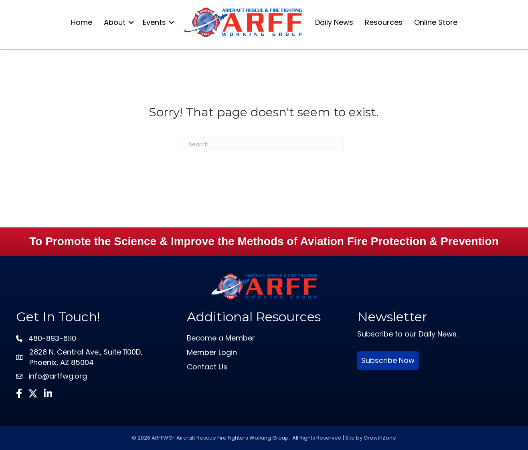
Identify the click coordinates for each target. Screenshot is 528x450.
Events (154, 22)
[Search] (264, 144)
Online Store (435, 22)
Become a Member (221, 338)
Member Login (212, 352)
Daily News (334, 22)
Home (81, 22)
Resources (384, 22)
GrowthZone (380, 438)
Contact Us (207, 367)
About (114, 22)
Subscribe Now (388, 360)
